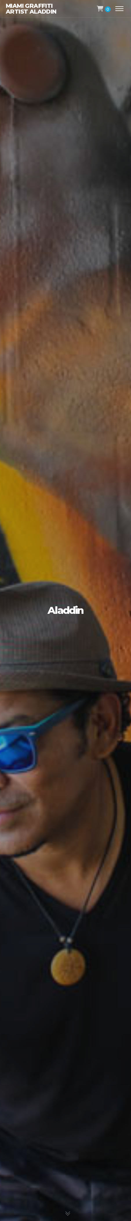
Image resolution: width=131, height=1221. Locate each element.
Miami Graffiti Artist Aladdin (31, 8)
